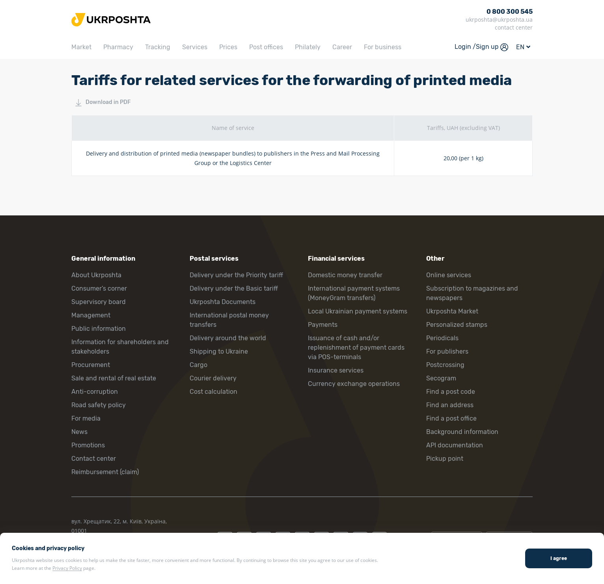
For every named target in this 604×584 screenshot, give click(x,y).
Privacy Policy (67, 568)
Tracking (157, 47)
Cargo (198, 365)
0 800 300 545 (510, 11)
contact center (514, 27)
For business (382, 47)
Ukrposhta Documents (222, 302)
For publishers (447, 351)
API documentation (454, 445)
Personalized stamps (456, 324)
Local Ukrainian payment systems (357, 311)
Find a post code (450, 391)
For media (86, 418)
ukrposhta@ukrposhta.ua (499, 19)
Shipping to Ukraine (219, 351)
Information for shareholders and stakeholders (120, 346)
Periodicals (442, 338)
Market (81, 47)
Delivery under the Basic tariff (234, 288)
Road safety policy (98, 405)
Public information (98, 328)
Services (194, 47)
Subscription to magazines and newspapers (472, 293)
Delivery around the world (228, 338)
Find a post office (451, 418)
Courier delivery (213, 378)
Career (342, 47)
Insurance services (336, 370)
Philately (308, 47)
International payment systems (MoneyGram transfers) (354, 293)
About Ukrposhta (96, 275)
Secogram (441, 378)
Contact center (93, 458)
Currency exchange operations (354, 383)
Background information (462, 432)
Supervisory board (98, 302)
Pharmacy (118, 47)
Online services (448, 275)
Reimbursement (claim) (105, 472)
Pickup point (444, 458)
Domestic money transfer (345, 275)
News (79, 432)
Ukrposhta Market (452, 311)
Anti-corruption (94, 391)
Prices (228, 47)
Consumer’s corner (99, 288)
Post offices (266, 47)
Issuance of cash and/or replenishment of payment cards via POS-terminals (356, 347)
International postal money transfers (229, 319)
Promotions (88, 445)
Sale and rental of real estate (113, 378)
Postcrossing (445, 365)
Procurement (90, 365)
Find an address (450, 405)
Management (90, 315)
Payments (322, 324)
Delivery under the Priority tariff (236, 275)
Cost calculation (213, 391)
